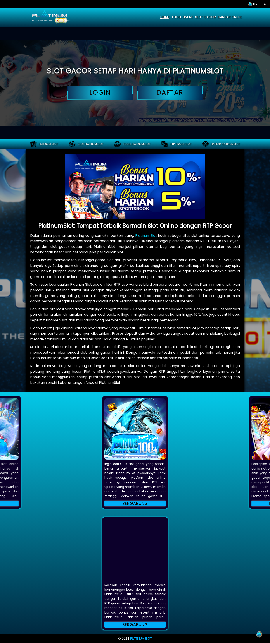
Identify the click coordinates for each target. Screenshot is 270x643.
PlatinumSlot (146, 235)
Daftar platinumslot (221, 144)
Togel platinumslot (132, 144)
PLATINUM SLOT (44, 144)
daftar (170, 93)
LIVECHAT (258, 4)
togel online (182, 17)
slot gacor (205, 17)
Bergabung (135, 503)
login (100, 93)
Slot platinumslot (86, 144)
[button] (135, 429)
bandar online (230, 17)
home (164, 17)
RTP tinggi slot (176, 144)
